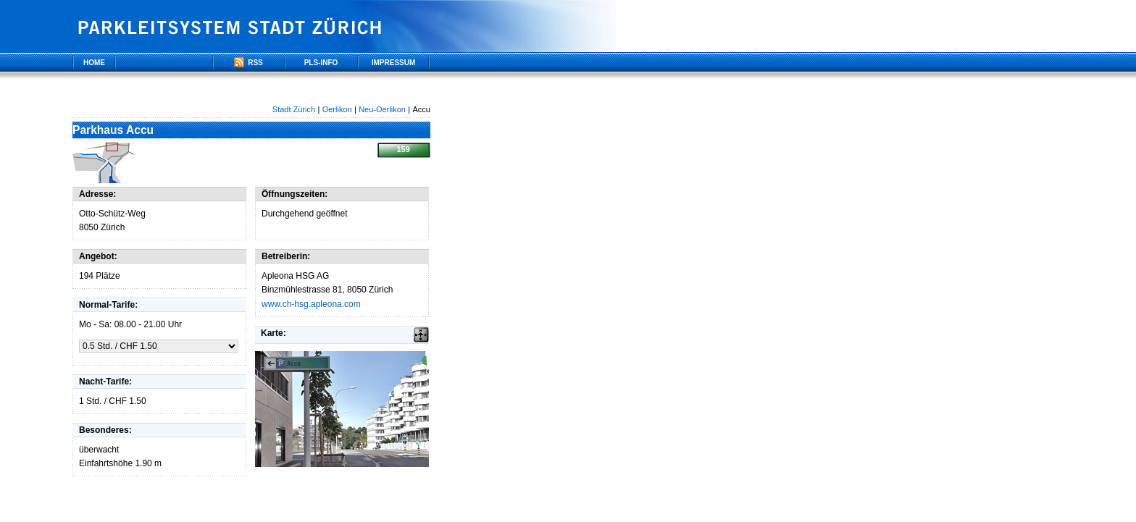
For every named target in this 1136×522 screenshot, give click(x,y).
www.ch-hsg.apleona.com (311, 304)
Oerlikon (337, 109)
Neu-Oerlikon (382, 109)
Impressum (394, 63)
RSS (248, 63)
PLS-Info (321, 63)
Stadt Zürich (293, 109)
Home (94, 63)
